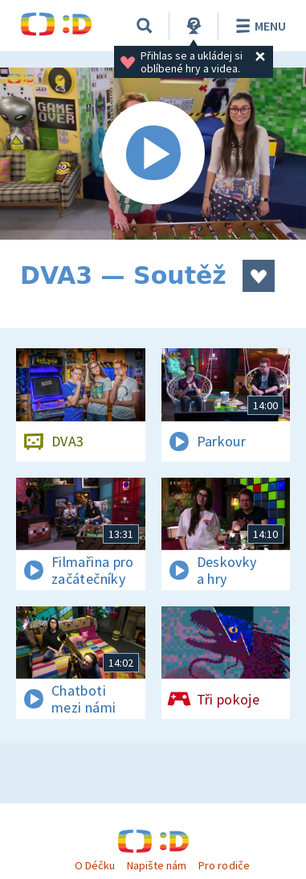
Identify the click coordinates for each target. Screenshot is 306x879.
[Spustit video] (153, 154)
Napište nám (156, 865)
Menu (258, 26)
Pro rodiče (223, 865)
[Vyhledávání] (144, 25)
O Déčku (95, 865)
